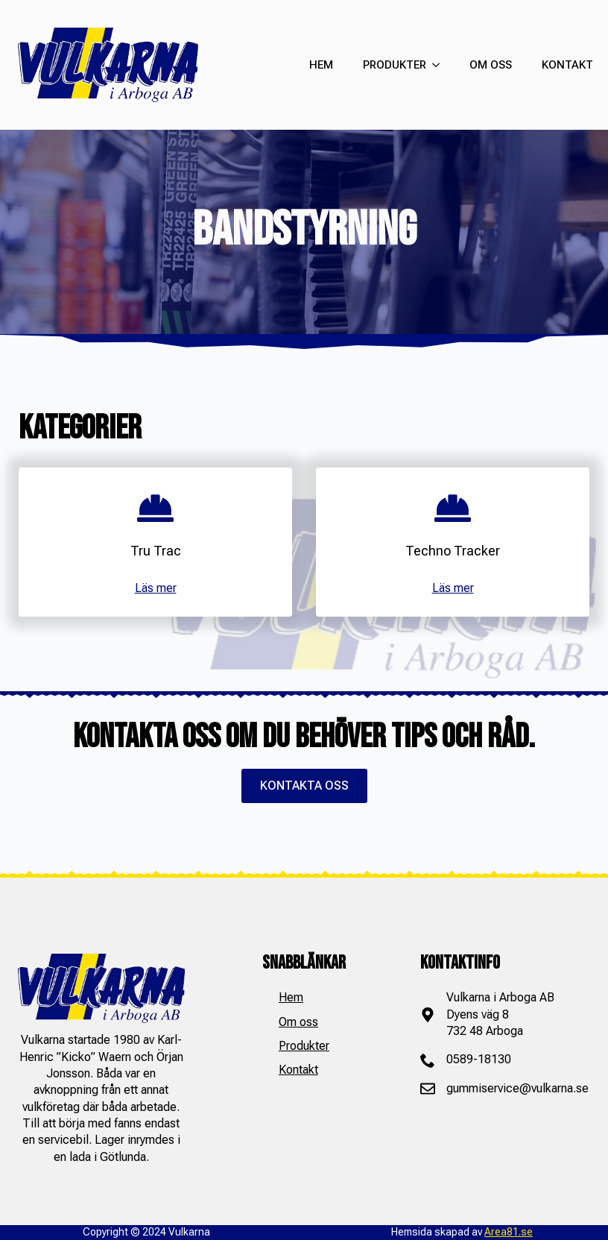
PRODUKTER (394, 65)
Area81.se (508, 1232)
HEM (321, 65)
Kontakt (298, 1070)
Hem (291, 997)
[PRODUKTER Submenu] (433, 65)
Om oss (298, 1022)
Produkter (304, 1046)
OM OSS (490, 65)
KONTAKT (567, 65)
